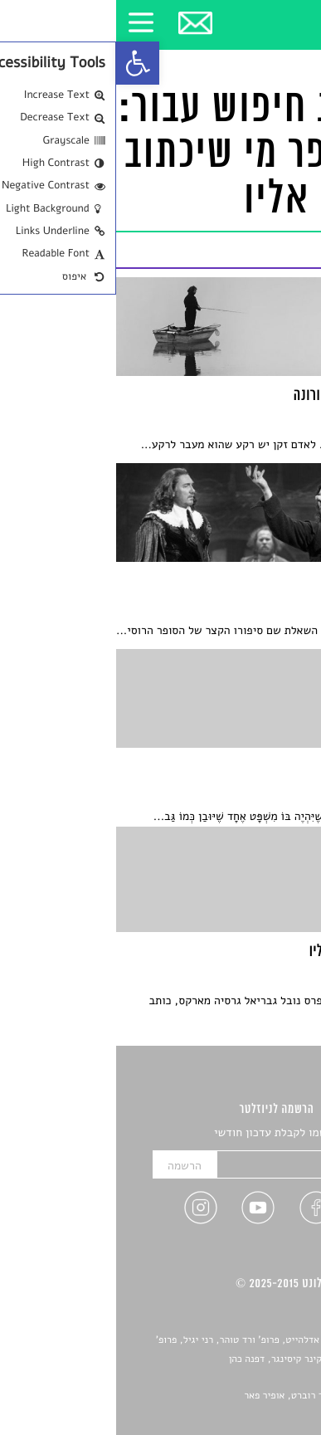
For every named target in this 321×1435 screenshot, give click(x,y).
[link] (21, 63)
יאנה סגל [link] (258, 1377)
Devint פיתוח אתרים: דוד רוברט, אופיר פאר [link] (216, 1396)
